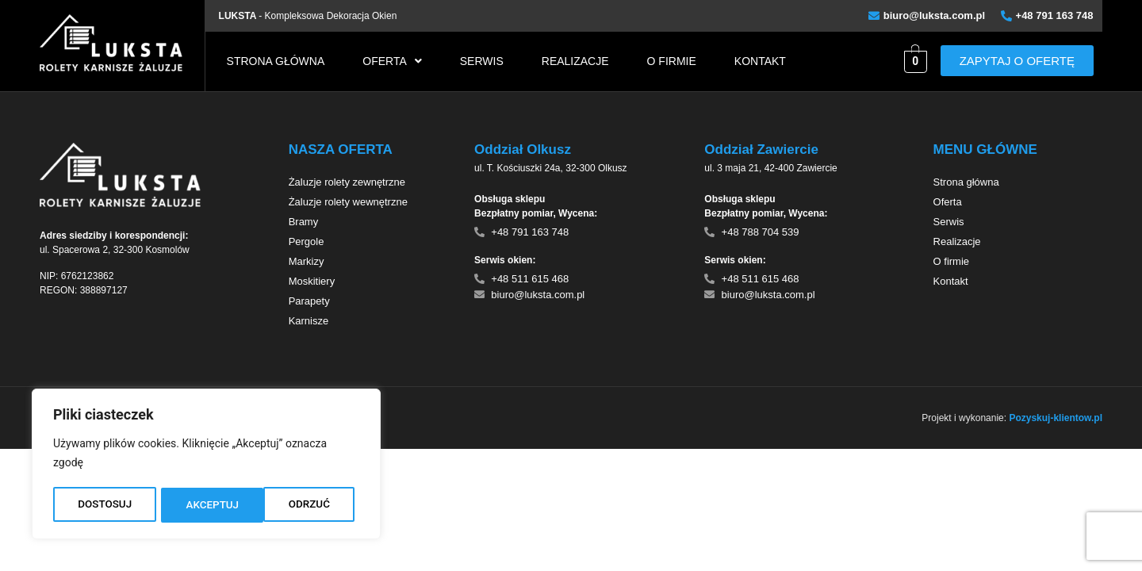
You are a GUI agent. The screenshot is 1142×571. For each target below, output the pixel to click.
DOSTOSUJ (104, 505)
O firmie (671, 61)
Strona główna (276, 61)
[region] (206, 465)
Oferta (392, 61)
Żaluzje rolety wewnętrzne (348, 202)
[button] (392, 61)
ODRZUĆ (206, 505)
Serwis (482, 61)
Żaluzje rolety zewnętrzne (347, 182)
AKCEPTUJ (308, 505)
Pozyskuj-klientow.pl (1055, 417)
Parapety (309, 301)
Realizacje (575, 61)
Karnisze (309, 321)
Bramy (304, 222)
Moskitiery (312, 281)
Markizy (306, 261)
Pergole (306, 241)
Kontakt (760, 61)
